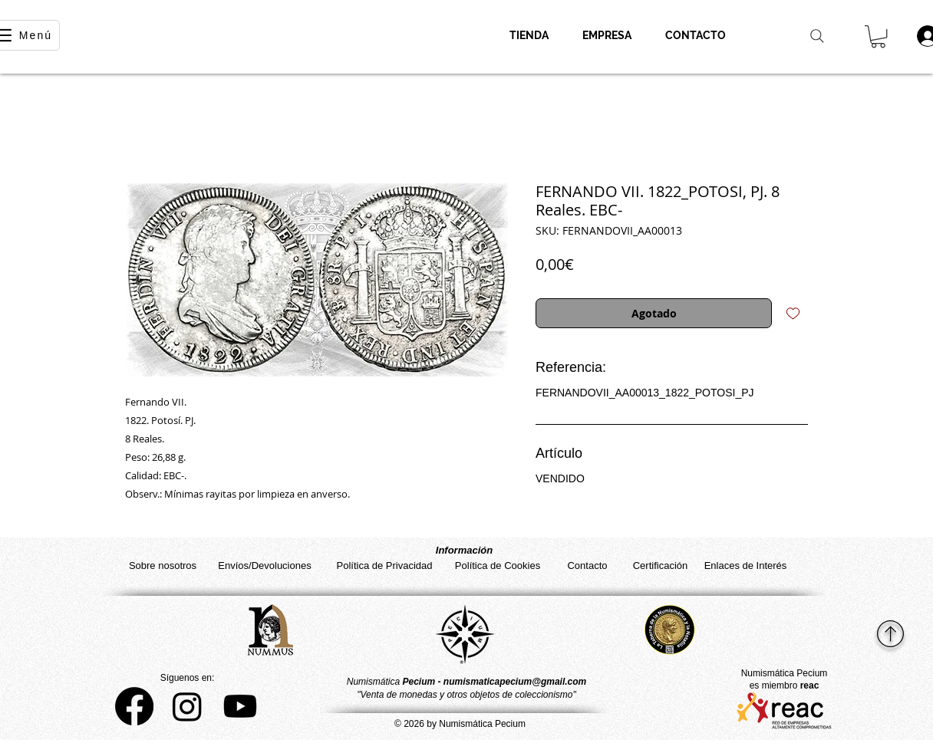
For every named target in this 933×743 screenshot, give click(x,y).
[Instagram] (187, 706)
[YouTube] (240, 706)
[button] (878, 36)
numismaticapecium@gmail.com (514, 681)
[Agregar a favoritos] (793, 313)
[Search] (817, 36)
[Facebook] (134, 706)
